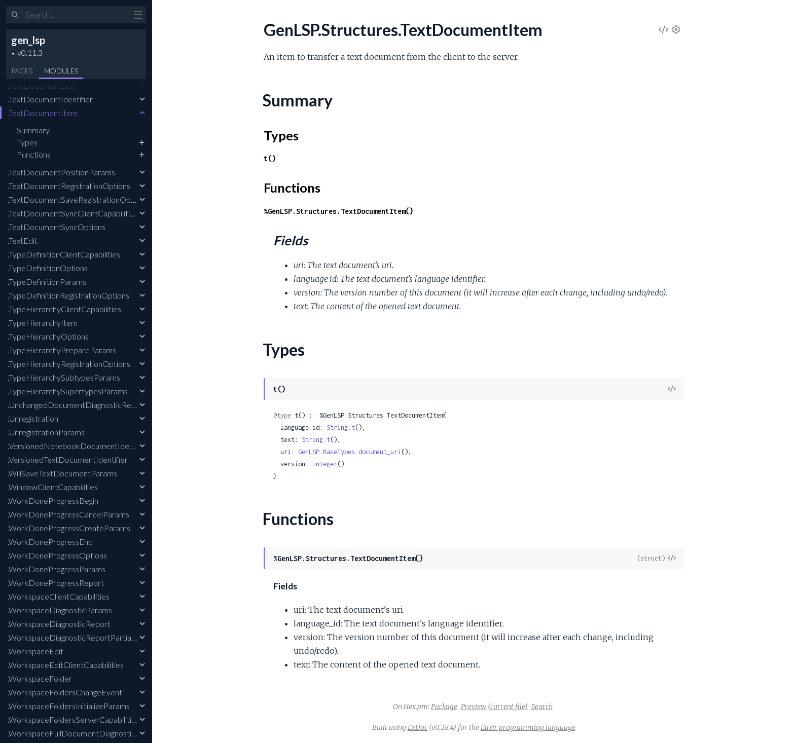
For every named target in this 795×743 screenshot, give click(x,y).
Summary (33, 130)
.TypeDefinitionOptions (48, 268)
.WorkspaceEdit (35, 651)
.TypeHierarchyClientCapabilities (64, 309)
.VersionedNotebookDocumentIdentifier (79, 446)
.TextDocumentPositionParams (61, 172)
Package (444, 706)
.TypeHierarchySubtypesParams (64, 377)
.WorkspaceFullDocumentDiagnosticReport (84, 733)
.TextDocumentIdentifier (50, 99)
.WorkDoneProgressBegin (53, 500)
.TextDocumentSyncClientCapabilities (73, 213)
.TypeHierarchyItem (43, 322)
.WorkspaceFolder (40, 678)
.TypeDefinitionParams (47, 281)
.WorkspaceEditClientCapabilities (66, 665)
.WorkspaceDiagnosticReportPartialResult (81, 637)
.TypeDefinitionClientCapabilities (64, 254)
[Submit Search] (15, 15)
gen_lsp (28, 40)
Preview (473, 706)
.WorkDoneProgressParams (56, 569)
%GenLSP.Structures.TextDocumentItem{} (339, 211)
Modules (61, 70)
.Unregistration (33, 418)
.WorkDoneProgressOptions (57, 555)
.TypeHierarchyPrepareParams (62, 350)
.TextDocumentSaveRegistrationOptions (78, 199)
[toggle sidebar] (138, 16)
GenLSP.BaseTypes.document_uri (349, 452)
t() (270, 158)
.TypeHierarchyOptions (48, 336)
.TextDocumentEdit (41, 85)
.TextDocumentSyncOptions (56, 227)
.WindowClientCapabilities (53, 487)
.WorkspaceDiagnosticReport (59, 623)
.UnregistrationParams (46, 432)
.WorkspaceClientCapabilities (59, 596)
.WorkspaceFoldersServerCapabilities (73, 719)
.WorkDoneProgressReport (56, 582)
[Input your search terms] (76, 14)
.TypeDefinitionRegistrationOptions (68, 295)
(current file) (508, 706)
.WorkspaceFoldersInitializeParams (69, 706)
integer (324, 464)
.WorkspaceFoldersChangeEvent (65, 692)
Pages (21, 70)
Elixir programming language (528, 727)
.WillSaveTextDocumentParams (62, 473)
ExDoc (417, 727)
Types (27, 142)
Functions (34, 154)
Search (542, 706)
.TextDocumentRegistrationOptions (69, 186)
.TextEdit (23, 240)
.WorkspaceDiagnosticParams (60, 610)
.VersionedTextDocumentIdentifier (68, 459)
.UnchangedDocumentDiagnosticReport (77, 405)
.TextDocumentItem (43, 113)
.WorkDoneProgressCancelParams (68, 514)
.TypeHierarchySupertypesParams (68, 391)
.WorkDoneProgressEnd (50, 541)
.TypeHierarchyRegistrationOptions (69, 363)
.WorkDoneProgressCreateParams (69, 528)
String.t (341, 427)
